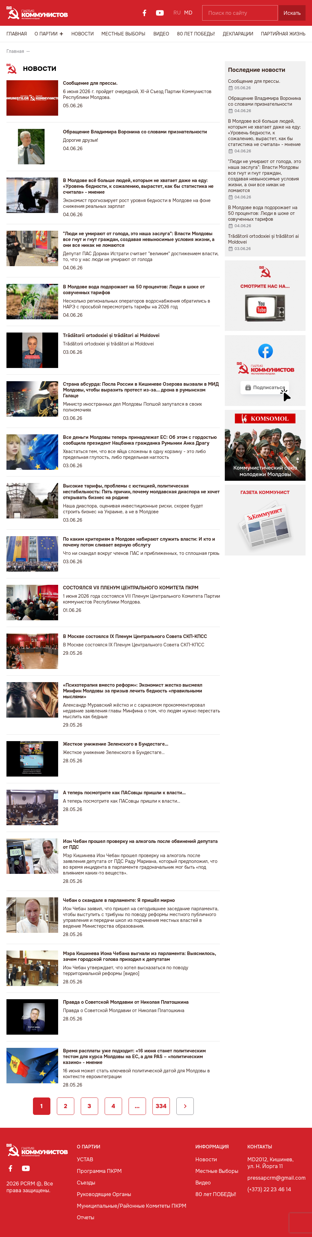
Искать (292, 13)
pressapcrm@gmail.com (276, 1177)
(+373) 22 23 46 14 (269, 1189)
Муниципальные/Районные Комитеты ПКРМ (131, 1206)
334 (161, 1106)
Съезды (86, 1182)
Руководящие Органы (104, 1194)
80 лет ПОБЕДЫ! (196, 34)
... (137, 1106)
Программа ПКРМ (99, 1171)
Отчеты (85, 1217)
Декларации (238, 34)
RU (177, 12)
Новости (82, 34)
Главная (16, 34)
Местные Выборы (123, 34)
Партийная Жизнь (283, 34)
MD (188, 12)
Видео (161, 34)
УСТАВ (85, 1159)
